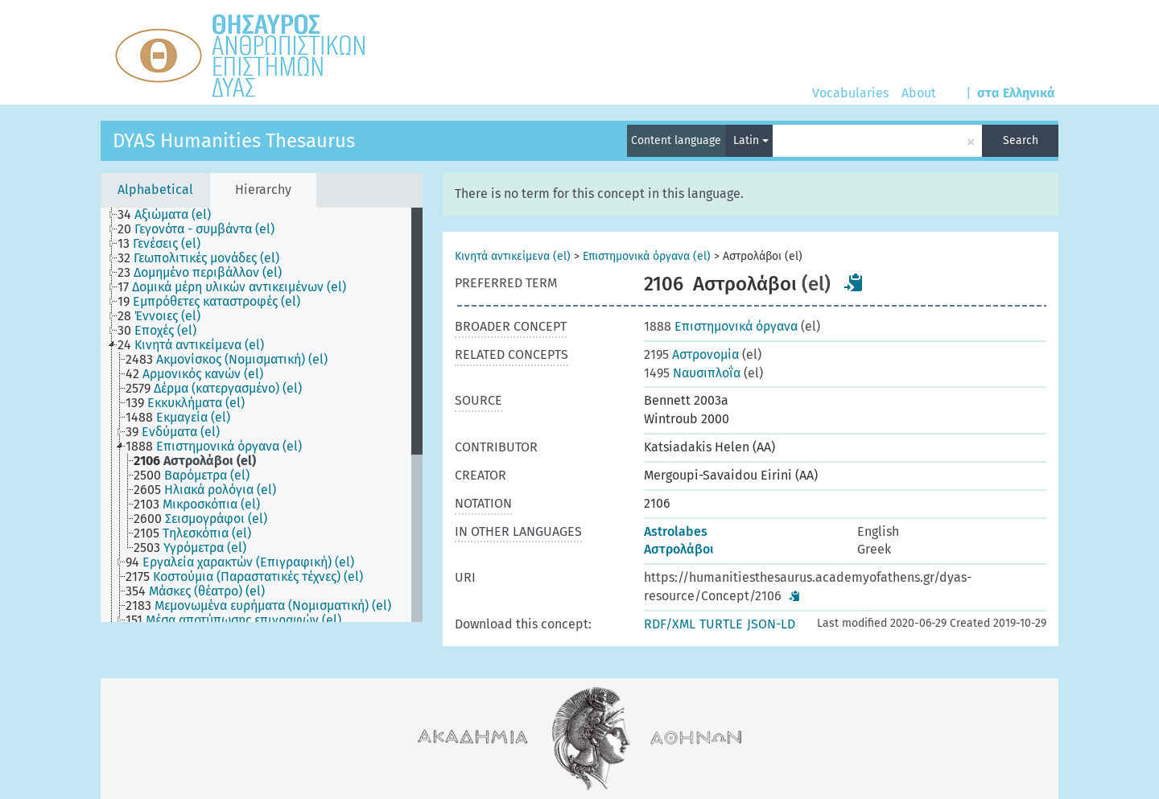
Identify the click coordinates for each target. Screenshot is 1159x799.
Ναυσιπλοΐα (692, 373)
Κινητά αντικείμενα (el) (513, 256)
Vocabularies (850, 93)
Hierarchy (263, 189)
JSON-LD (771, 624)
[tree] (262, 415)
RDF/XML (669, 624)
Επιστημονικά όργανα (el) (647, 256)
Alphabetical (155, 189)
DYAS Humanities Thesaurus (234, 141)
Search (1020, 140)
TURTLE (721, 624)
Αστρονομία (691, 354)
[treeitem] (171, 215)
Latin (751, 140)
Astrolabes (675, 531)
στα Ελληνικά (1016, 93)
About (918, 93)
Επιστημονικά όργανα (721, 326)
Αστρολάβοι (679, 549)
